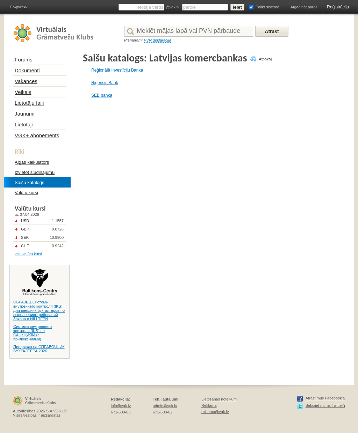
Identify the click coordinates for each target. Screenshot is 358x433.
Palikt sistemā (267, 7)
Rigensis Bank (104, 82)
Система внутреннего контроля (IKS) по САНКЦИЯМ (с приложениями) (32, 332)
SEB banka (101, 95)
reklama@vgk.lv (215, 412)
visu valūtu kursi (28, 254)
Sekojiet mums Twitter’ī (325, 405)
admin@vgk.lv (165, 406)
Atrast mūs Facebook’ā (325, 398)
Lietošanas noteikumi (219, 399)
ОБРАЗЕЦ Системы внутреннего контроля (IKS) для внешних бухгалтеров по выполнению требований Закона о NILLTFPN (39, 310)
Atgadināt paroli (304, 7)
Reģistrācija (338, 7)
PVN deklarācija (157, 40)
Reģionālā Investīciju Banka (117, 70)
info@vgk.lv (121, 406)
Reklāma (208, 405)
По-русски (19, 7)
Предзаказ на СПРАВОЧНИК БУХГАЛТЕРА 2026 (39, 349)
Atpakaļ (265, 59)
